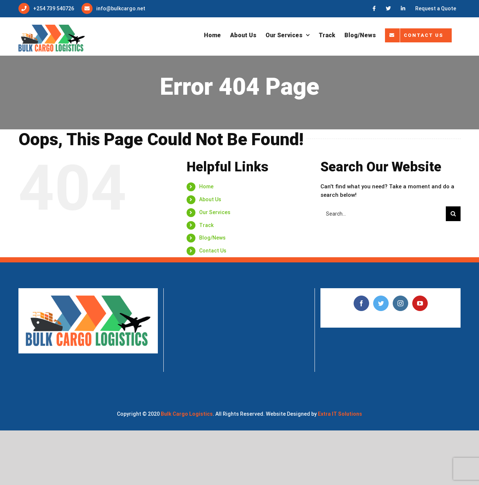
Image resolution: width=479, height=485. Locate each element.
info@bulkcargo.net (120, 8)
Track (206, 225)
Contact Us (212, 251)
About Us (210, 199)
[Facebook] (361, 303)
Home (206, 186)
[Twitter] (381, 303)
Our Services (214, 212)
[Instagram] (400, 303)
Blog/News (212, 238)
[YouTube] (420, 303)
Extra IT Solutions (340, 414)
